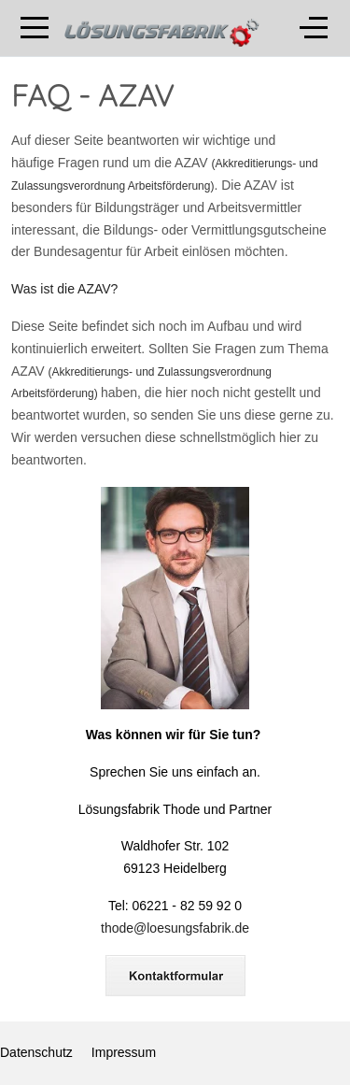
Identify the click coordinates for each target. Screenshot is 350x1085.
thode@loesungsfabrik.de (175, 928)
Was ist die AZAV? (64, 288)
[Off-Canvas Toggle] (314, 28)
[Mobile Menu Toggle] (35, 28)
